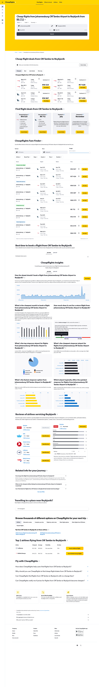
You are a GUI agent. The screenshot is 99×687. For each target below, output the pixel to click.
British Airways (26, 458)
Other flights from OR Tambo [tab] (78, 522)
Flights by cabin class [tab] (52, 522)
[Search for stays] (2, 9)
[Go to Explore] (2, 15)
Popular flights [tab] (20, 525)
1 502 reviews (26, 438)
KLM (24, 433)
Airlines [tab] (18, 522)
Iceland (20, 52)
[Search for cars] (2, 12)
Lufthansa (25, 450)
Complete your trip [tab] (39, 522)
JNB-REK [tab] (49, 252)
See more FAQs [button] (41, 491)
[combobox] (19, 22)
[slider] (89, 153)
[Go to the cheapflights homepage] (10, 2)
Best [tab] (25, 70)
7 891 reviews (26, 462)
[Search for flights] (2, 6)
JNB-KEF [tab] (55, 252)
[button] (2, 2)
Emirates (25, 425)
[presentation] (25, 19)
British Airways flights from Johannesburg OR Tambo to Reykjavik (26, 533)
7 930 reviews (26, 454)
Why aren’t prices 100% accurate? (52, 620)
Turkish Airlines (26, 442)
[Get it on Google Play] (80, 631)
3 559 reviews (26, 429)
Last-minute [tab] (32, 70)
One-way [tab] (40, 70)
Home (16, 52)
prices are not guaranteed (44, 610)
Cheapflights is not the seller (52, 615)
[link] (24, 132)
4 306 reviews (26, 446)
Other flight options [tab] (64, 522)
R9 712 (20, 19)
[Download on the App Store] (80, 635)
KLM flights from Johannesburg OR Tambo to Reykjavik (50, 533)
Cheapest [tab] (19, 70)
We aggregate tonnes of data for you (52, 617)
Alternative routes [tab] (27, 522)
